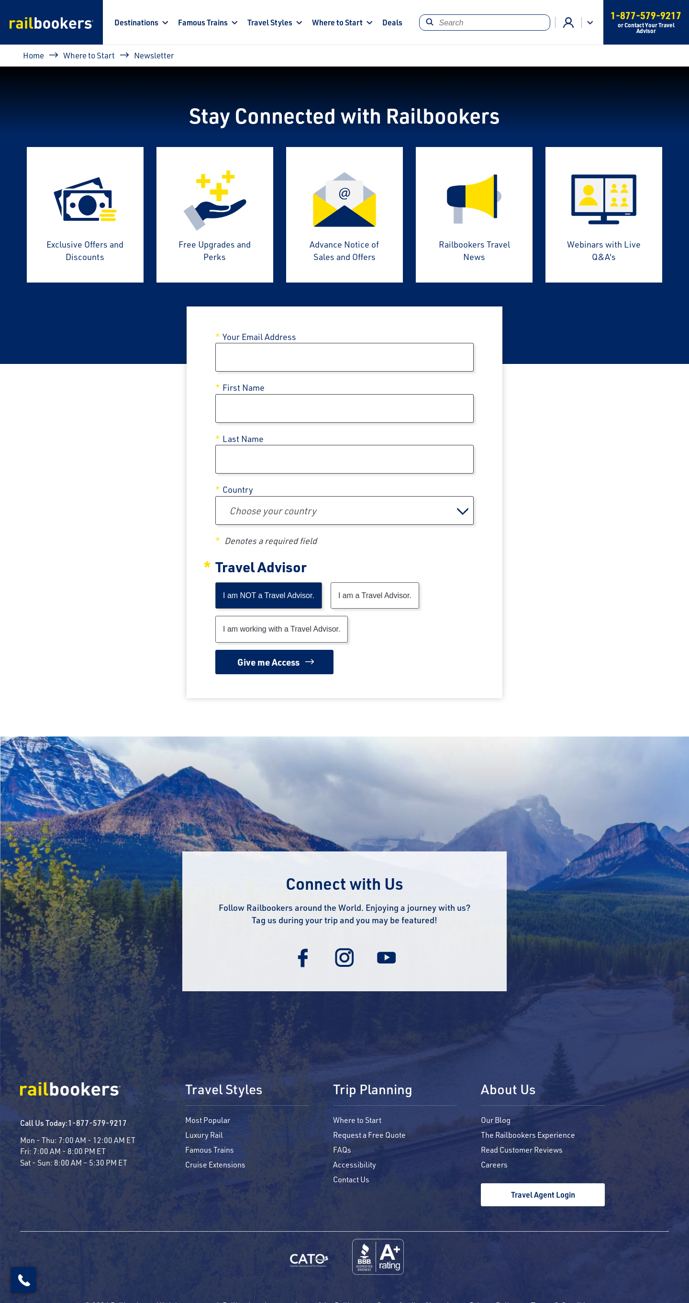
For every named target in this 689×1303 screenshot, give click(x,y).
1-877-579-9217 (97, 1123)
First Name (243, 387)
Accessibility (354, 1164)
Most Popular (207, 1120)
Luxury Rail (204, 1135)
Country (237, 489)
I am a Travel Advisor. (374, 595)
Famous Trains (203, 22)
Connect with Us (344, 883)
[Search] (484, 22)
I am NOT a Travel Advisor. (268, 595)
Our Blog (496, 1120)
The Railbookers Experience (528, 1135)
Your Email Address (259, 336)
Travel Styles (269, 22)
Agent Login (568, 22)
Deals (392, 22)
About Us (508, 1090)
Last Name (243, 438)
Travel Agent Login (543, 1195)
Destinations (136, 22)
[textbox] (344, 510)
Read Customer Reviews (522, 1149)
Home (33, 55)
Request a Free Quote (369, 1135)
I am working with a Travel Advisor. (281, 629)
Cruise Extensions (215, 1164)
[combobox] (344, 510)
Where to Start (337, 22)
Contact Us (351, 1179)
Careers (494, 1164)
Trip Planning (372, 1090)
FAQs (342, 1149)
